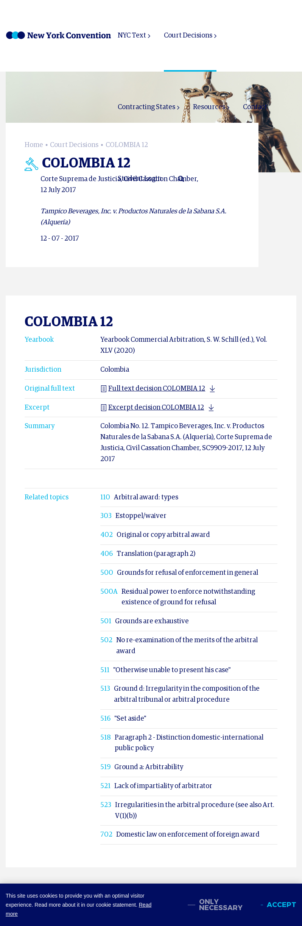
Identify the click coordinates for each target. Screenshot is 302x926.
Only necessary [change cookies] (221, 905)
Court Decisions (188, 35)
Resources (209, 107)
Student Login (140, 178)
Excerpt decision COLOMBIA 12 (152, 407)
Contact (255, 107)
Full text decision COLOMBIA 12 (152, 388)
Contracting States (146, 107)
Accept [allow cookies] (281, 905)
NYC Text (132, 35)
